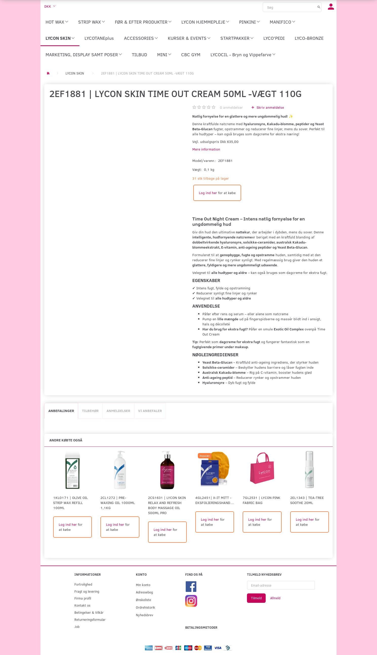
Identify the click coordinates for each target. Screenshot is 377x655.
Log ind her (208, 192)
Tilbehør (90, 410)
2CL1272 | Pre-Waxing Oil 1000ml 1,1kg (117, 502)
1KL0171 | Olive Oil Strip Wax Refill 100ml (70, 502)
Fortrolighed (83, 584)
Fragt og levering (86, 591)
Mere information (206, 149)
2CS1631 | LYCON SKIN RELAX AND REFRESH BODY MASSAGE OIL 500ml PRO (167, 505)
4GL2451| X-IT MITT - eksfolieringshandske (214, 500)
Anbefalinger (61, 410)
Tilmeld (256, 598)
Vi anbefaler (150, 410)
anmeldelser (231, 107)
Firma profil (82, 598)
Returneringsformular (90, 619)
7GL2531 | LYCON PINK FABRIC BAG (261, 500)
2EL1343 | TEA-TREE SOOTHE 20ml (307, 500)
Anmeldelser (118, 410)
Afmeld (275, 598)
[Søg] (319, 6)
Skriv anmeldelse (270, 107)
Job (76, 626)
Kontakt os (82, 605)
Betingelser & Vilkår (88, 612)
